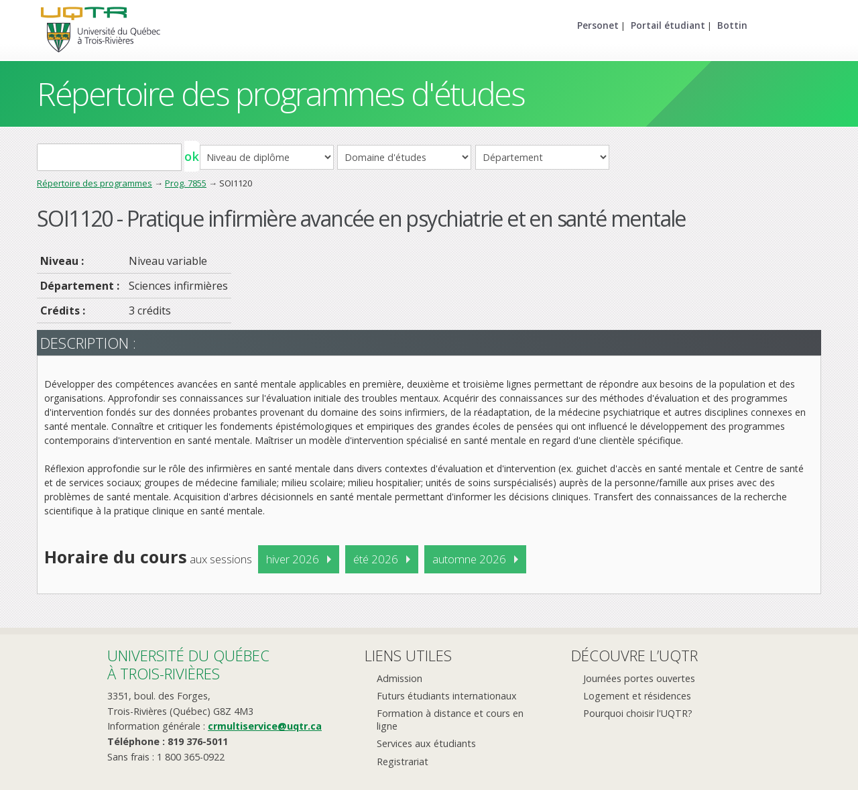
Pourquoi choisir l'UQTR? (637, 713)
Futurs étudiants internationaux (447, 695)
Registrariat (402, 761)
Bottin (732, 25)
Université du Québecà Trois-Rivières (188, 664)
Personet (598, 25)
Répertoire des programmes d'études (280, 93)
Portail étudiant (668, 25)
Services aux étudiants (426, 743)
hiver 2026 (292, 559)
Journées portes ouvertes (639, 678)
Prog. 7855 (185, 183)
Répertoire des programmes (94, 183)
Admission (399, 678)
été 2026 (375, 559)
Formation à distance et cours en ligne (450, 719)
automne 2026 (469, 559)
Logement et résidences (637, 695)
